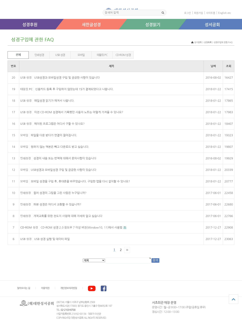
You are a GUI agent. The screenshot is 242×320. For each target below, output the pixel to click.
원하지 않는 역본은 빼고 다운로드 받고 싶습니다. (60, 146)
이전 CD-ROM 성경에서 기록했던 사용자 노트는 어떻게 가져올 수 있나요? (78, 112)
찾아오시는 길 (23, 288)
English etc (224, 13)
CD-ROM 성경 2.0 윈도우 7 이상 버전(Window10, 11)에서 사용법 (82, 227)
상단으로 (233, 299)
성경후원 (29, 24)
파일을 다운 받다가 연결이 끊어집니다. (54, 135)
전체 (18, 54)
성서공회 (212, 24)
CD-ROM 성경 (123, 54)
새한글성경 (91, 24)
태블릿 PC (102, 54)
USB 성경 (60, 54)
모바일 (81, 54)
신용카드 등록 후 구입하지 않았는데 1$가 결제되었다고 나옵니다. (74, 89)
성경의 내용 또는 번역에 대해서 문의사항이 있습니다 (64, 158)
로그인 (187, 13)
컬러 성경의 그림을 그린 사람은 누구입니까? (59, 192)
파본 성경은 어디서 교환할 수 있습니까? (57, 204)
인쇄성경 (39, 54)
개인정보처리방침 (68, 288)
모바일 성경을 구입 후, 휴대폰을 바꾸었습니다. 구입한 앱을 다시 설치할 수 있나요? (80, 181)
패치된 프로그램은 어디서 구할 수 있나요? (59, 123)
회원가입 (198, 13)
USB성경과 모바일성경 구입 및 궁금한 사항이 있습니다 (67, 77)
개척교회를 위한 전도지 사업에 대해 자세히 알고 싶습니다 (67, 216)
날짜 (213, 66)
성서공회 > (199, 42)
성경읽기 (152, 24)
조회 (228, 66)
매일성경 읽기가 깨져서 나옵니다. (54, 100)
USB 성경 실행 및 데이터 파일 (52, 239)
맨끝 (127, 250)
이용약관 (45, 288)
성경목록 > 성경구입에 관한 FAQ (218, 42)
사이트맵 (210, 13)
